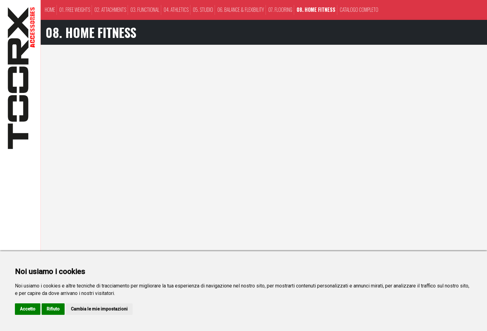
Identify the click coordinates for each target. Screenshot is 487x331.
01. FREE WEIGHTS (74, 9)
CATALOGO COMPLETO (359, 9)
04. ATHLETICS (176, 9)
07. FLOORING (280, 9)
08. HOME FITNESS (316, 9)
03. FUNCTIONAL (144, 9)
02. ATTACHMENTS (110, 9)
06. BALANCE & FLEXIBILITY (240, 9)
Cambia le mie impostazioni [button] (99, 308)
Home (50, 9)
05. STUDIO (203, 9)
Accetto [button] (27, 308)
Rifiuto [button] (53, 308)
